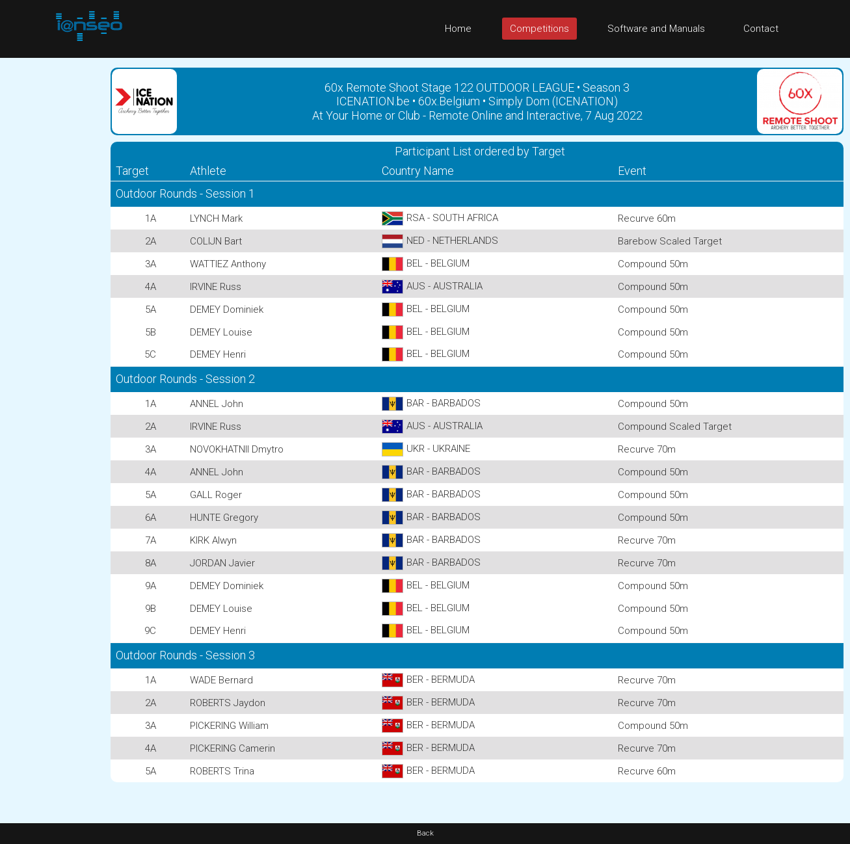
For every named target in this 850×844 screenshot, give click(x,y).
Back (425, 833)
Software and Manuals (656, 28)
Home (458, 28)
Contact (760, 28)
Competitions (539, 28)
